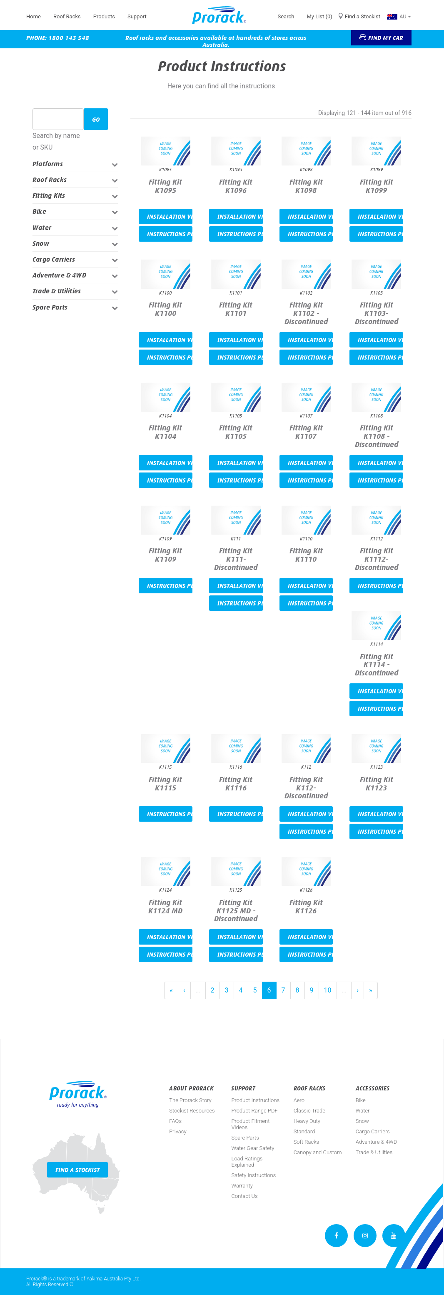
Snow (40, 244)
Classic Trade (309, 1111)
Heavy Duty (307, 1121)
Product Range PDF (254, 1111)
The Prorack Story (190, 1100)
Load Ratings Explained (246, 1161)
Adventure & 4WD (59, 275)
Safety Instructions (253, 1175)
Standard (304, 1131)
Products (104, 16)
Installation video (169, 216)
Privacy (177, 1131)
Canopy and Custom (318, 1152)
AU (399, 16)
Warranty (241, 1185)
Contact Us (244, 1196)
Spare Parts (49, 307)
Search (285, 16)
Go (96, 119)
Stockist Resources (192, 1111)
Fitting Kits (48, 196)
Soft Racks (306, 1142)
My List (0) (319, 16)
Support (137, 16)
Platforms (47, 164)
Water (41, 228)
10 (328, 990)
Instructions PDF (169, 234)
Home (33, 16)
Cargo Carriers (53, 259)
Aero (299, 1100)
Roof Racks (67, 16)
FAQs (175, 1121)
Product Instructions (255, 1100)
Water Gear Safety (252, 1148)
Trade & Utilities (56, 291)
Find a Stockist (362, 16)
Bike (39, 211)
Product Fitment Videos (250, 1124)
